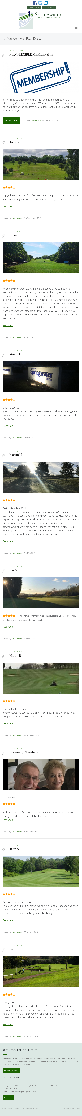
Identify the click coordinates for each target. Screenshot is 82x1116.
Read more (11, 120)
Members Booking (34, 7)
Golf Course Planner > (11, 1070)
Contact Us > (8, 1098)
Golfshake (8, 206)
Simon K (15, 354)
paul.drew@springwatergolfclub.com (22, 1092)
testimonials (15, 138)
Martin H (15, 455)
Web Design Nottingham (71, 1108)
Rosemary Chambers (23, 752)
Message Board (17, 51)
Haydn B (15, 655)
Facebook (8, 626)
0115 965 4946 (11, 1089)
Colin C (14, 235)
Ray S (13, 570)
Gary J (13, 949)
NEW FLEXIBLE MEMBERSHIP (31, 54)
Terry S (14, 849)
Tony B (14, 142)
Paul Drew (33, 38)
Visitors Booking (49, 7)
